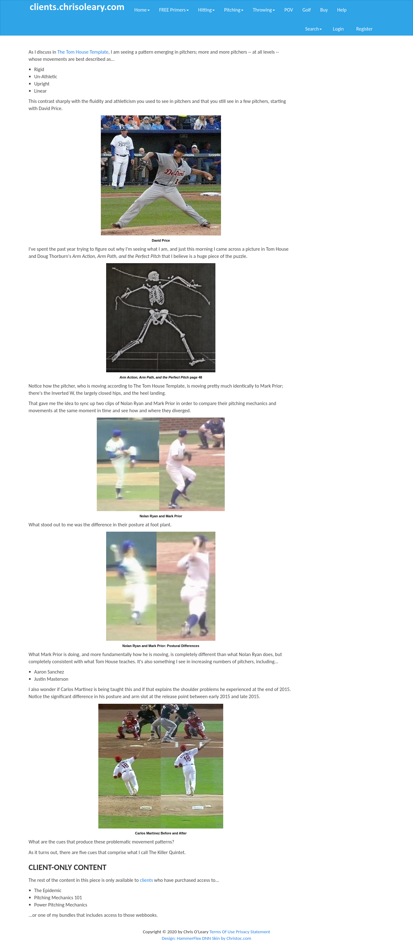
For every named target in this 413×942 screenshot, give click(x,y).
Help (342, 10)
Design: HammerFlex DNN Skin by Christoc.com (206, 938)
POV (288, 10)
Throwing (264, 10)
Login (338, 29)
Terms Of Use (222, 932)
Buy (324, 10)
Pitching (233, 10)
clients (146, 880)
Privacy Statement (253, 932)
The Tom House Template (83, 52)
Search (313, 29)
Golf (306, 10)
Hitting (206, 10)
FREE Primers (174, 10)
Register (364, 29)
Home (142, 10)
